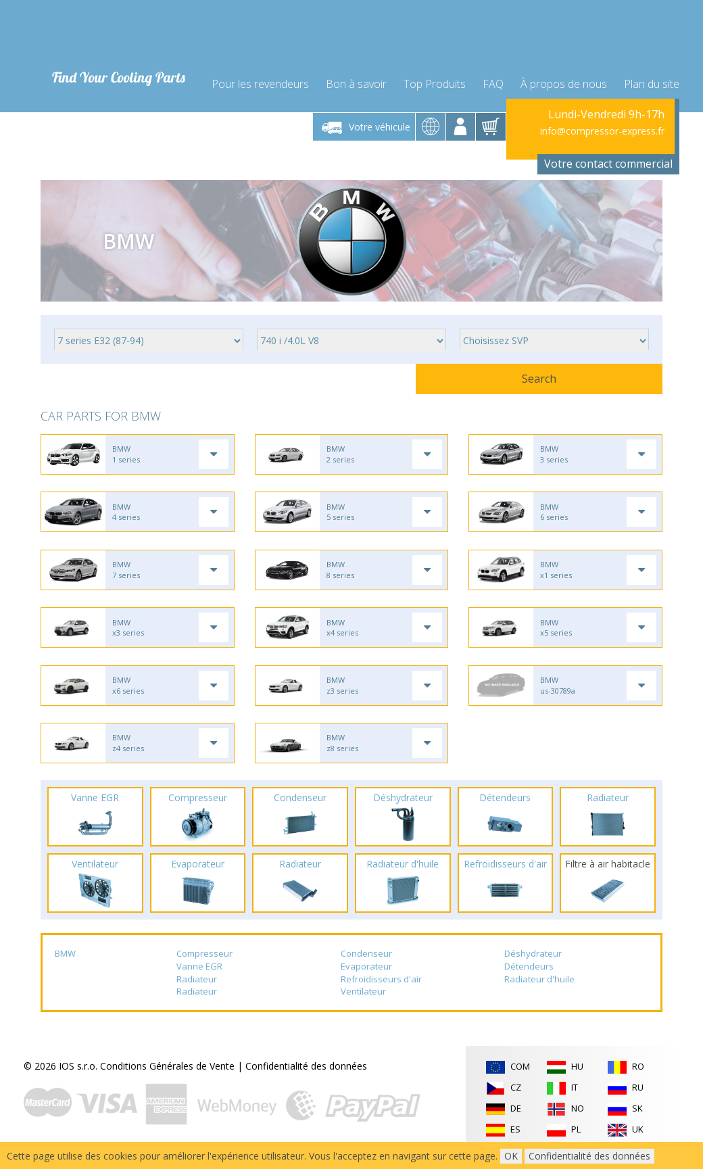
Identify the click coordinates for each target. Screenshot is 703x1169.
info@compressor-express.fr (602, 124)
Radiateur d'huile (539, 991)
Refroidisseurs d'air (381, 991)
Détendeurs (529, 978)
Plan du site (651, 75)
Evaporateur (366, 978)
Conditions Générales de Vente (167, 1078)
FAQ (493, 75)
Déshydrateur (533, 966)
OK (511, 1155)
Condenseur (366, 966)
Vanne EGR (199, 978)
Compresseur (204, 966)
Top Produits (435, 75)
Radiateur (196, 991)
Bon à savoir (356, 75)
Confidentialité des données (306, 1078)
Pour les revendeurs (260, 75)
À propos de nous (563, 75)
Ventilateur (363, 1004)
